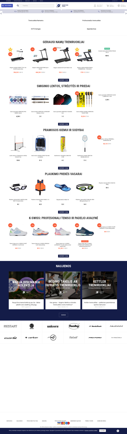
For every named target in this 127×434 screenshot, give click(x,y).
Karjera (44, 423)
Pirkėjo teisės (89, 423)
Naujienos (20, 423)
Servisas (35, 1)
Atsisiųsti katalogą (18, 1)
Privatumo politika (32, 423)
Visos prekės (7, 5)
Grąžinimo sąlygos (75, 423)
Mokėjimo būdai (101, 423)
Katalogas (27, 1)
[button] (123, 1)
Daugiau (63, 386)
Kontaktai (9, 423)
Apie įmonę (8, 1)
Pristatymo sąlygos (60, 423)
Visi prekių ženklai (116, 409)
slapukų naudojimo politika (91, 430)
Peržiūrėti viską (63, 151)
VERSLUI (41, 1)
